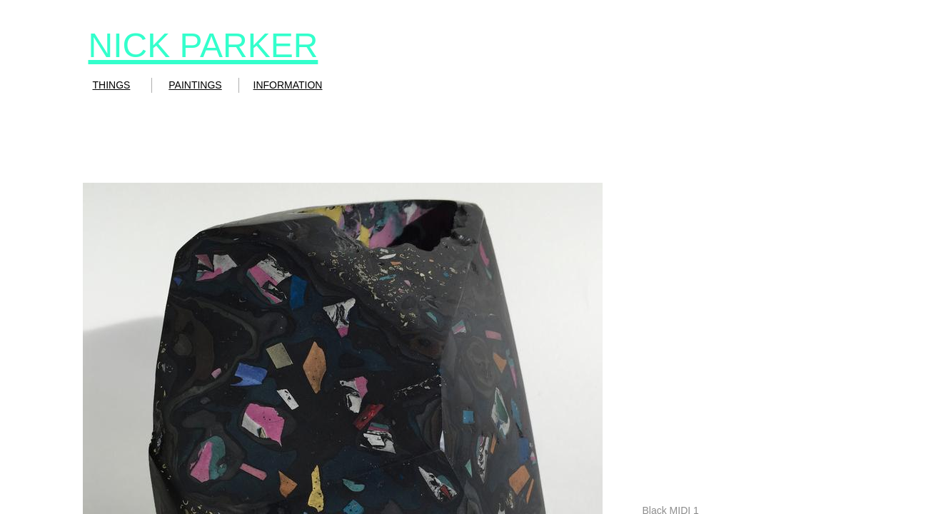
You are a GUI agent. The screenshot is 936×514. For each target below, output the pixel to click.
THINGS (112, 85)
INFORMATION (288, 85)
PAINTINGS (194, 85)
